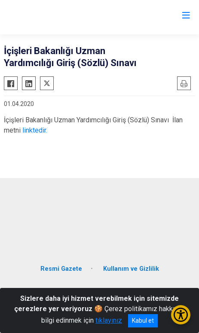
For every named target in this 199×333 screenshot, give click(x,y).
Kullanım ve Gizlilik (131, 268)
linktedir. (34, 130)
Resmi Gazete (61, 268)
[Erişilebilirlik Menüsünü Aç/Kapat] (180, 314)
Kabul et (143, 320)
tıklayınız (108, 320)
